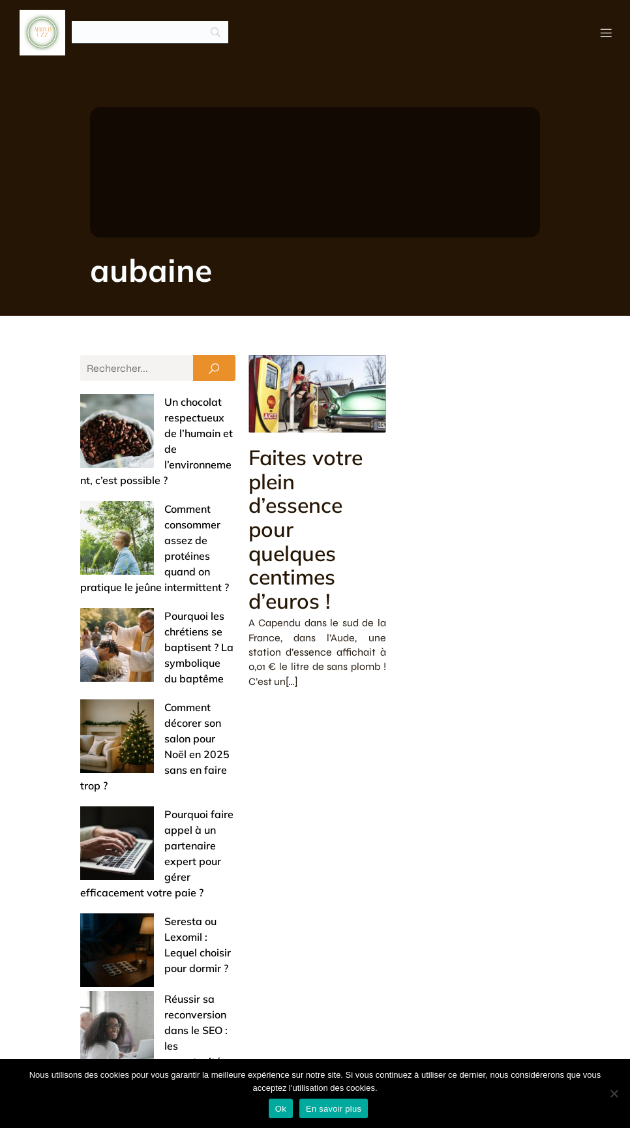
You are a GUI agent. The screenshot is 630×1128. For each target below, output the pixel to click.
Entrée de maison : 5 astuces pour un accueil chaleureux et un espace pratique (155, 822)
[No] (613, 1093)
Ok (280, 1109)
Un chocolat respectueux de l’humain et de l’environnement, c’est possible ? (155, 418)
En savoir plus (333, 1109)
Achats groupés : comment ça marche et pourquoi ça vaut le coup (157, 943)
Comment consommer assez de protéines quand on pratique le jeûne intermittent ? (156, 478)
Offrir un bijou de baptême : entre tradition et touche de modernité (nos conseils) (152, 883)
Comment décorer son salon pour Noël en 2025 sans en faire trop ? (152, 598)
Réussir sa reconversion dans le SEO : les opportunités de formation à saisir (156, 762)
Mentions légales (496, 1045)
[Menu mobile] (606, 33)
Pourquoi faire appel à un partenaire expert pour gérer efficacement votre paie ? (150, 658)
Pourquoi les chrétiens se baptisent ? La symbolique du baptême (151, 538)
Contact (412, 1045)
